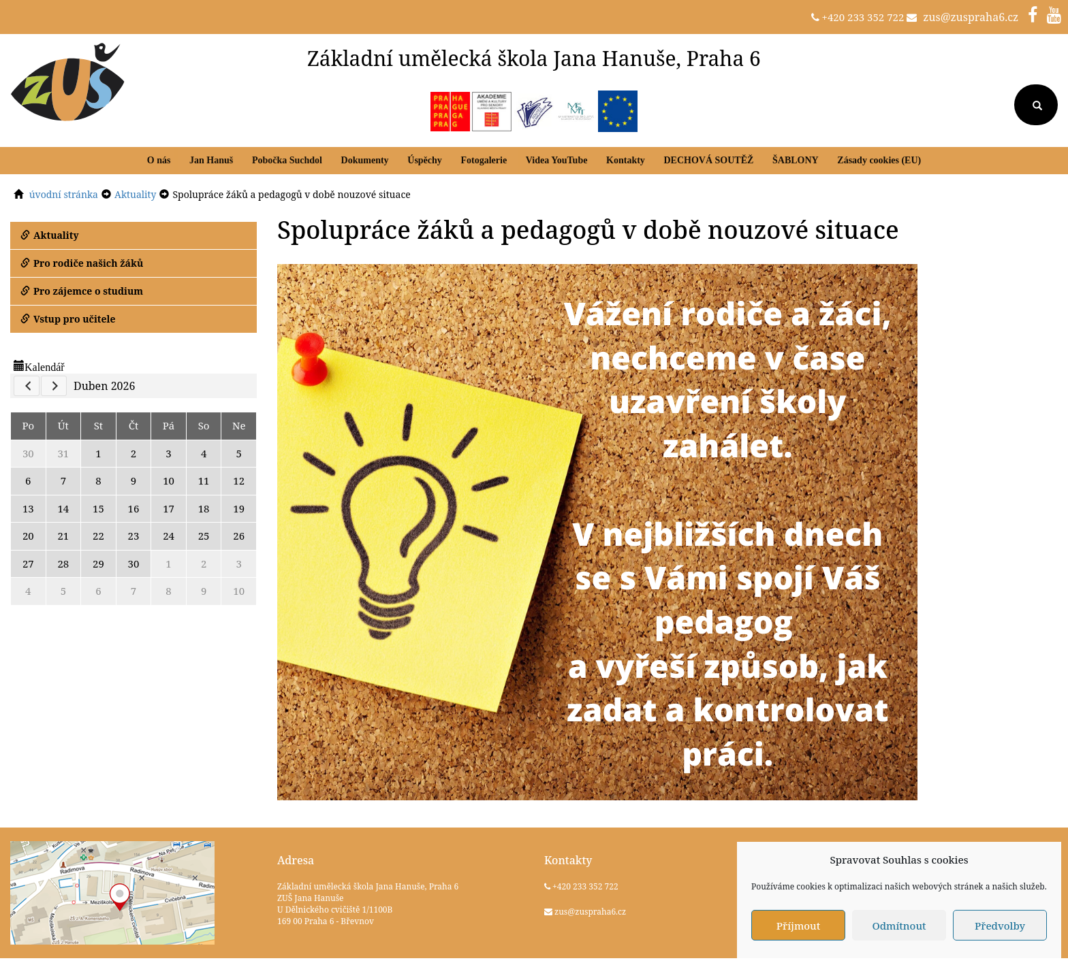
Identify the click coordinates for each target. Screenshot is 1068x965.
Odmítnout (899, 925)
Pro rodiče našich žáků (81, 263)
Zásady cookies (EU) (879, 160)
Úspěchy (424, 160)
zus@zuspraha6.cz (970, 17)
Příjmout (798, 925)
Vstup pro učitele (67, 318)
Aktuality (49, 235)
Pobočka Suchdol (287, 160)
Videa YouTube (557, 160)
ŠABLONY (795, 160)
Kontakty (625, 160)
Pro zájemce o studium (81, 290)
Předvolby (1000, 925)
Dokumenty (365, 160)
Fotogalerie (483, 160)
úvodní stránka (63, 194)
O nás (159, 160)
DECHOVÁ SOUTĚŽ (708, 160)
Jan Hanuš (211, 160)
